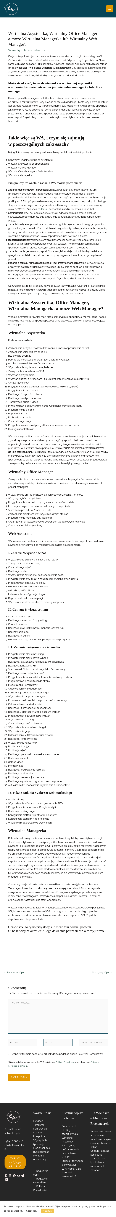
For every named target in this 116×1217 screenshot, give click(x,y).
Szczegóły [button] (31, 1210)
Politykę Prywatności (65, 1064)
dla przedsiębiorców (34, 52)
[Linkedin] (6, 1177)
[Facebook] (14, 1177)
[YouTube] (18, 1177)
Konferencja (40, 1130)
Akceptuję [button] (47, 1211)
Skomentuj (14, 52)
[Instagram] (10, 1177)
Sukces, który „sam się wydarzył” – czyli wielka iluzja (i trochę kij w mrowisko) (72, 1171)
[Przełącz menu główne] (109, 9)
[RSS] (6, 1181)
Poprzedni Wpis (13, 974)
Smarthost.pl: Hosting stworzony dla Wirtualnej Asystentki (70, 1136)
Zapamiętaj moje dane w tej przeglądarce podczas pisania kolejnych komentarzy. (57, 1056)
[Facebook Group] (22, 1177)
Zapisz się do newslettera (15, 1164)
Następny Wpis (102, 974)
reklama (42, 211)
